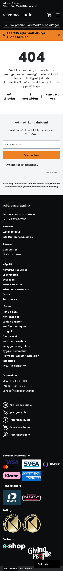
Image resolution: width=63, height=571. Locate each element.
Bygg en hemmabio (14, 351)
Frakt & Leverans (13, 284)
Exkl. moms (26, 568)
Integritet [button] (9, 361)
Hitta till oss (10, 312)
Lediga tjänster (12, 321)
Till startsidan (30, 97)
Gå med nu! (31, 155)
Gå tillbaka (9, 97)
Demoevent (10, 336)
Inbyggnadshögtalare (16, 346)
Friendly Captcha (51, 172)
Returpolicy (10, 299)
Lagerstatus (10, 274)
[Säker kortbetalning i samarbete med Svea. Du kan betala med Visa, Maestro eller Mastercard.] (12, 464)
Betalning (9, 279)
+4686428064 (11, 232)
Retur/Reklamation (14, 365)
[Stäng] (59, 35)
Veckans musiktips (14, 341)
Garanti (7, 294)
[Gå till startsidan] (17, 15)
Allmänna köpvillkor (15, 270)
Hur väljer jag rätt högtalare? (21, 356)
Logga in (8, 331)
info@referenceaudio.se (18, 237)
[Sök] (31, 25)
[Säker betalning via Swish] (51, 464)
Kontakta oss (52, 97)
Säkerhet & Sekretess (16, 289)
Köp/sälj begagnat (14, 326)
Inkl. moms (10, 568)
